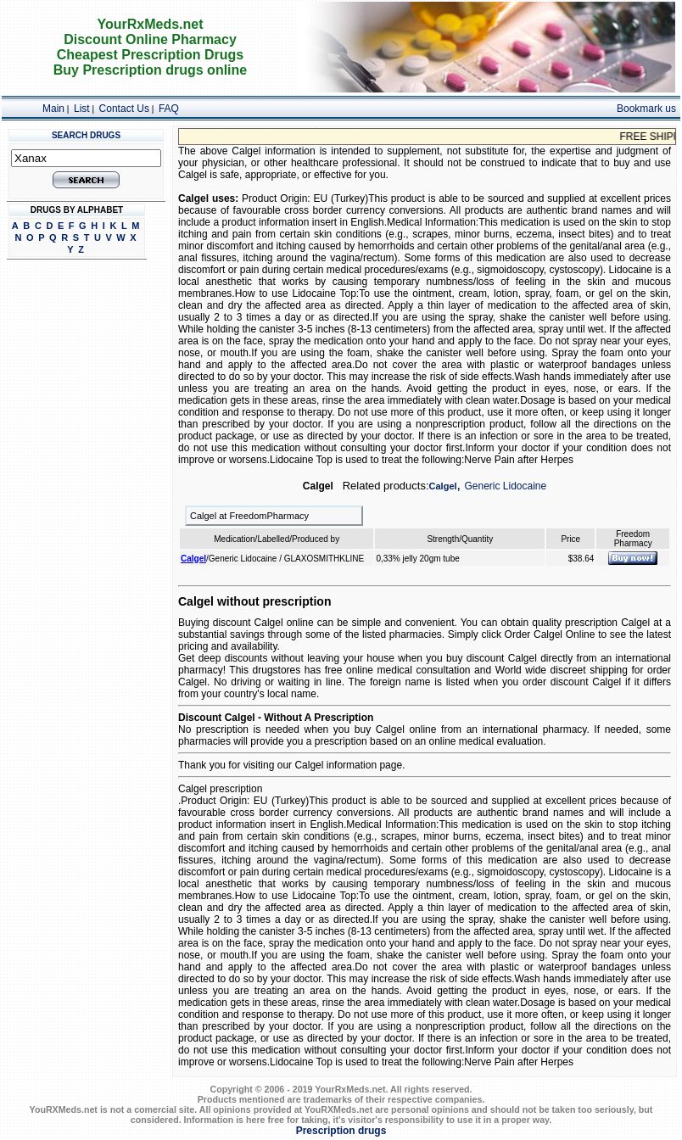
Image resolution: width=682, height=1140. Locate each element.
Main (53, 109)
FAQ (169, 109)
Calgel (443, 486)
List (82, 109)
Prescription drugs (341, 1131)
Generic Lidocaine (505, 486)
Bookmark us (646, 109)
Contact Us (124, 109)
